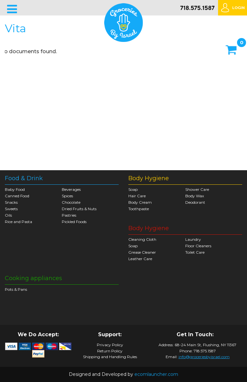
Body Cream (140, 202)
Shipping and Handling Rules (110, 357)
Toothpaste (138, 208)
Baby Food (15, 189)
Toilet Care (195, 252)
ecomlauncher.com (156, 374)
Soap (133, 189)
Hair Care (137, 195)
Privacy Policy (110, 345)
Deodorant (195, 202)
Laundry (193, 239)
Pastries (69, 215)
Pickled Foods (74, 221)
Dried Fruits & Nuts (79, 208)
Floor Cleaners (198, 245)
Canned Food (17, 195)
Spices (67, 195)
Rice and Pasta (18, 221)
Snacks (11, 202)
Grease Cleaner (142, 252)
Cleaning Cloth (142, 239)
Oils (8, 215)
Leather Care (140, 258)
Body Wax (194, 195)
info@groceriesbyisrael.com (204, 356)
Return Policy (110, 351)
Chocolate (71, 202)
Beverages (71, 189)
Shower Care (197, 189)
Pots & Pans (16, 289)
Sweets (11, 208)
